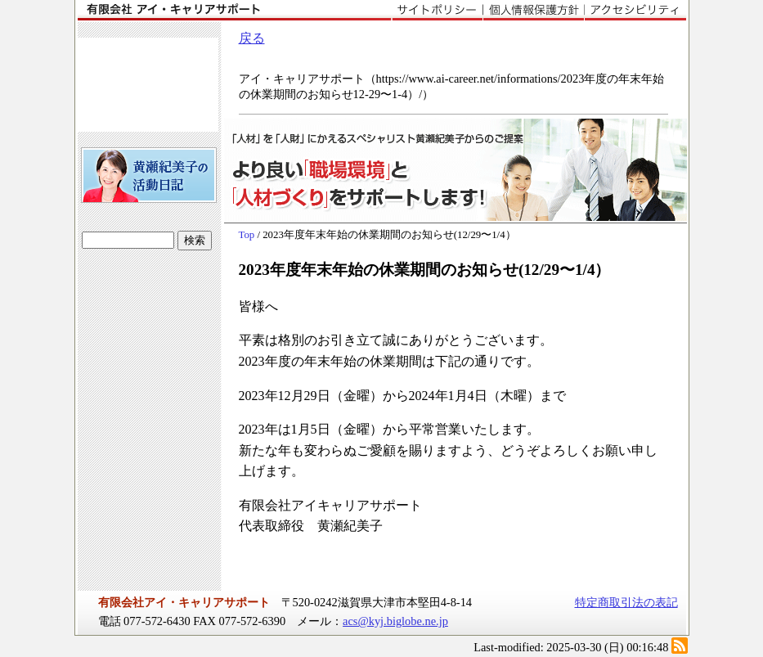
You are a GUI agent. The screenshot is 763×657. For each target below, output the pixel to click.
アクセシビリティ (635, 10)
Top (247, 235)
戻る (252, 38)
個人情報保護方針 (533, 10)
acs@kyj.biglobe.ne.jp (395, 621)
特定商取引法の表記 (626, 602)
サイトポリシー (437, 10)
